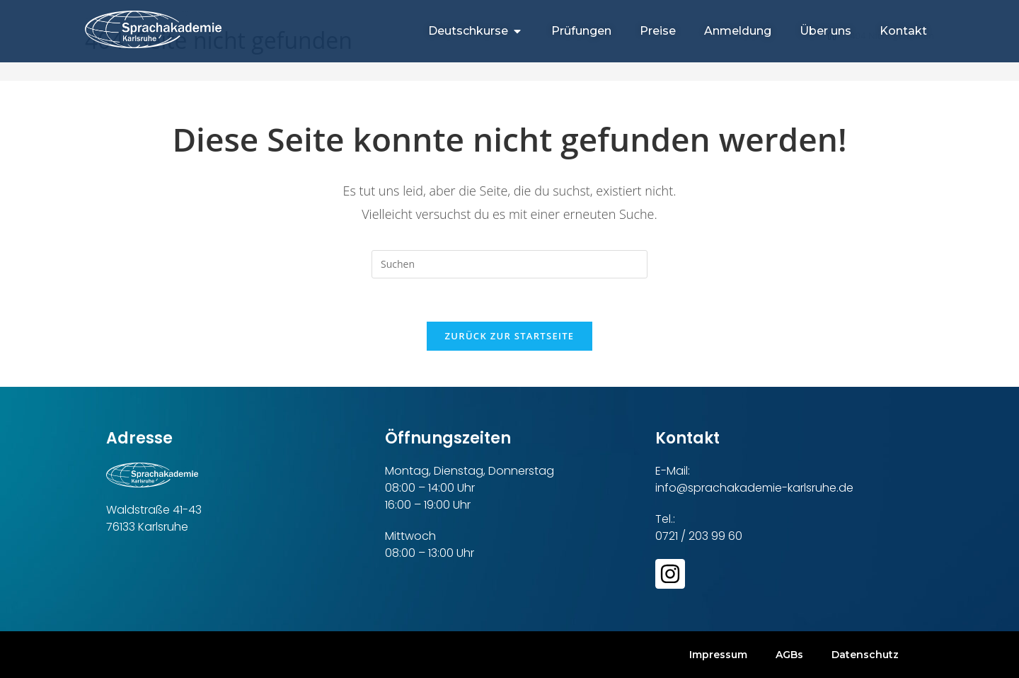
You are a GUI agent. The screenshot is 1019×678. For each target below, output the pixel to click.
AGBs (789, 654)
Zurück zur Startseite (510, 335)
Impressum (718, 654)
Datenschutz (865, 654)
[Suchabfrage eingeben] (509, 264)
